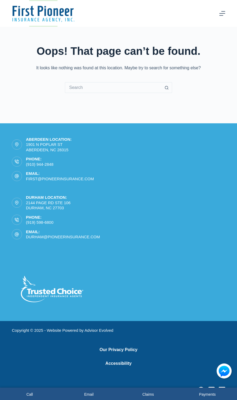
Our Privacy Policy (118, 349)
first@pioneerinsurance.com (60, 178)
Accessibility (118, 363)
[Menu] (222, 13)
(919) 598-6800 (40, 222)
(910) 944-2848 (40, 164)
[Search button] (166, 87)
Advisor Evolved (98, 330)
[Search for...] (113, 87)
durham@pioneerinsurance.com (63, 237)
